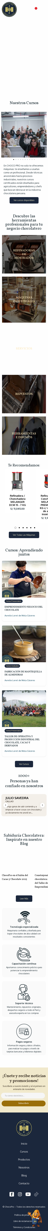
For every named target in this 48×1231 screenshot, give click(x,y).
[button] (35, 9)
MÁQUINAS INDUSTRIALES (24, 299)
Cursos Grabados (12, 666)
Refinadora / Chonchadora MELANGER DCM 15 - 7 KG (17, 500)
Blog (24, 1175)
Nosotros (24, 1167)
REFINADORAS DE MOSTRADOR (24, 254)
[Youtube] (28, 1195)
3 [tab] (23, 527)
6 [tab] (34, 527)
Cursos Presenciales (13, 601)
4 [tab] (27, 527)
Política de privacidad (24, 1215)
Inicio (24, 1143)
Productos (24, 1159)
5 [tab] (30, 527)
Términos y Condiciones (24, 1227)
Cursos (24, 1151)
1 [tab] (15, 527)
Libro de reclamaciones (24, 1221)
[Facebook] (11, 1194)
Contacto (24, 1183)
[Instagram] (19, 1194)
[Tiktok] (36, 1194)
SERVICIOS (24, 349)
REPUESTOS (24, 394)
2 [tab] (19, 527)
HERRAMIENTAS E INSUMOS (24, 435)
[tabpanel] (17, 491)
